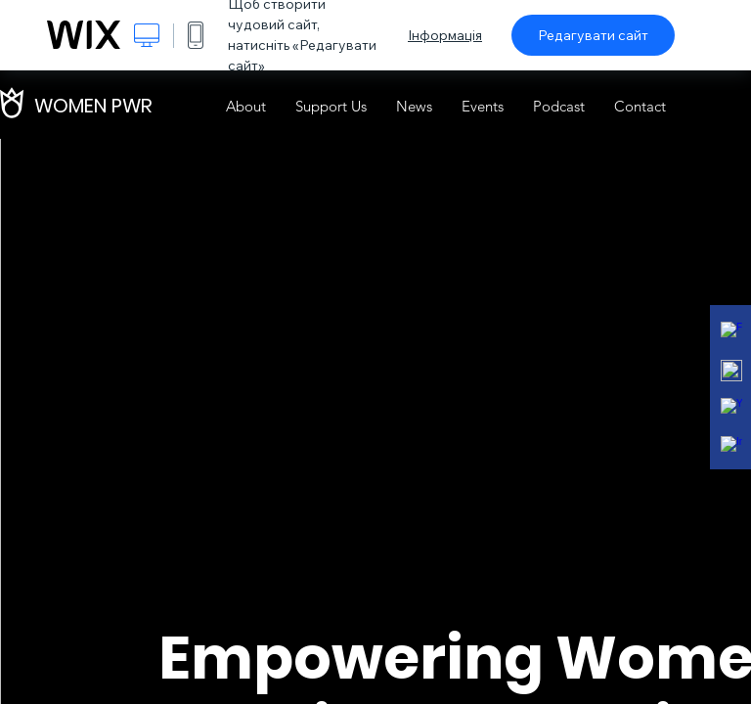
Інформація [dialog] (445, 35)
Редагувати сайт (593, 35)
